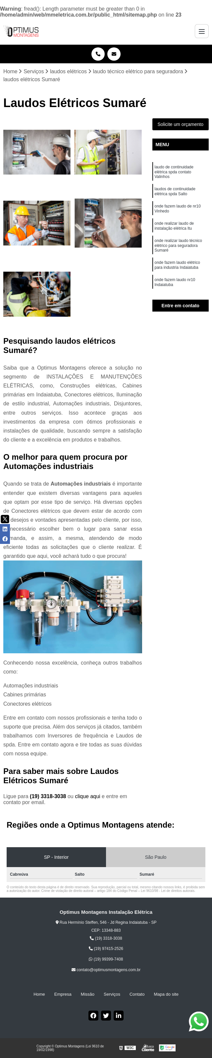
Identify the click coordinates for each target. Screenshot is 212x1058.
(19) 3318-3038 (49, 796)
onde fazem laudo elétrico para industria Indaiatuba (177, 265)
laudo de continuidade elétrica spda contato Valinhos (174, 172)
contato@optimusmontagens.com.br (106, 970)
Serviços (112, 994)
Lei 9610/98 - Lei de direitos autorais (167, 891)
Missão (87, 994)
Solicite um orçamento (180, 124)
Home (39, 994)
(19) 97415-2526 (106, 948)
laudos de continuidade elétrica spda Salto (175, 191)
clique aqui (87, 796)
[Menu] (202, 31)
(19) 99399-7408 (106, 959)
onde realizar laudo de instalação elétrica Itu (174, 226)
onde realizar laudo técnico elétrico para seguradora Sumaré (178, 245)
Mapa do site (166, 994)
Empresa (63, 994)
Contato (137, 994)
